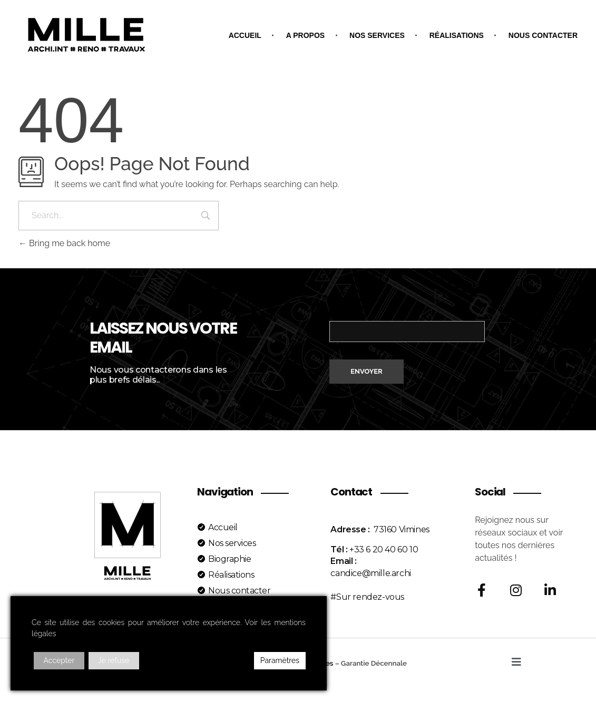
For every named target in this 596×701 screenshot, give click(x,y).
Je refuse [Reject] (113, 660)
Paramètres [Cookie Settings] (279, 660)
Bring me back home (64, 243)
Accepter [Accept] (59, 660)
